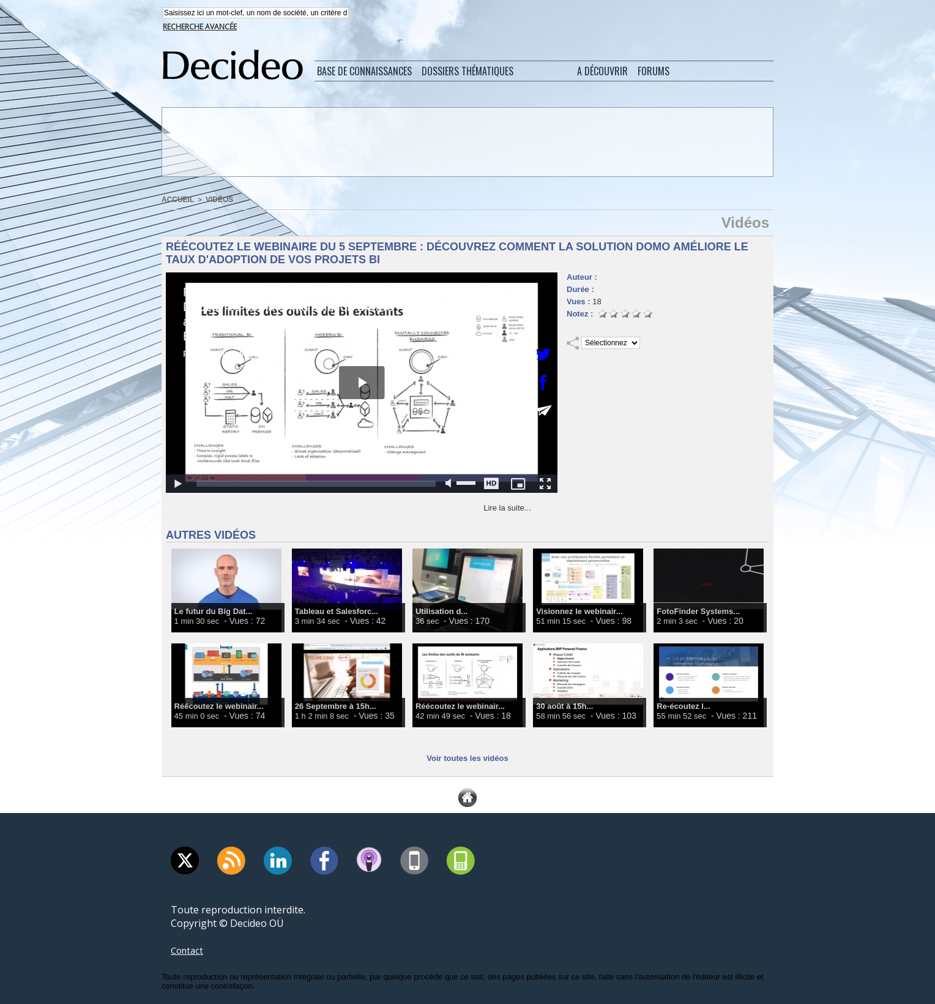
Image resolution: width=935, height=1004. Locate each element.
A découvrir (602, 72)
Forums (653, 72)
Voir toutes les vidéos (467, 758)
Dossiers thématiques (467, 72)
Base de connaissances (364, 72)
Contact (188, 950)
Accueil (177, 200)
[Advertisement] (466, 142)
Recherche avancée (200, 28)
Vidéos (215, 200)
